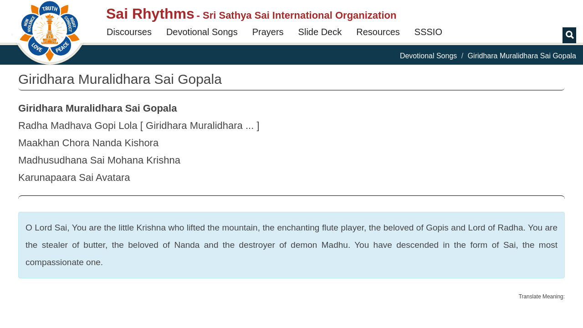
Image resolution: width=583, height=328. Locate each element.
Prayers (268, 32)
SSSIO (428, 32)
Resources (378, 32)
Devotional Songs (202, 32)
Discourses (129, 32)
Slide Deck (320, 32)
